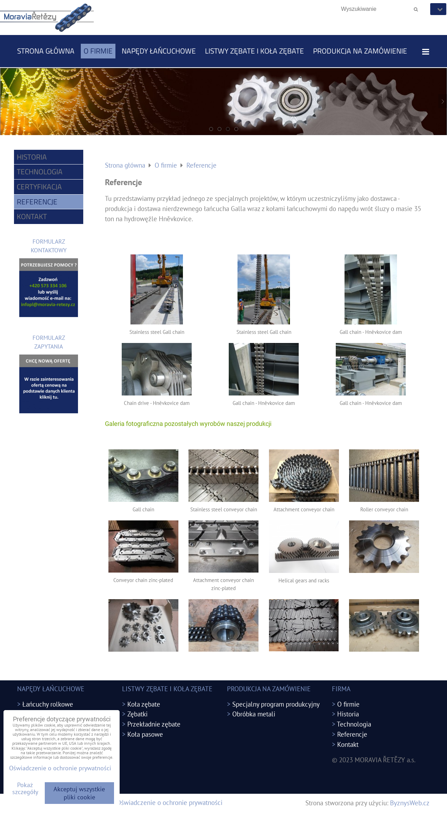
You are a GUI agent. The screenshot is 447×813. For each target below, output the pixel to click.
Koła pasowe (145, 734)
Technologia (40, 171)
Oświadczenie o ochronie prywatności (169, 802)
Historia (32, 156)
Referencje (37, 201)
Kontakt (32, 216)
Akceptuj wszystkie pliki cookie (79, 793)
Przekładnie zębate (153, 724)
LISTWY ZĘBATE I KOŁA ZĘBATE (254, 50)
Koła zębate (143, 704)
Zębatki (137, 713)
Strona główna (45, 50)
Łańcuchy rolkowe (47, 704)
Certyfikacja (39, 186)
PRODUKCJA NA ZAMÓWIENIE (360, 50)
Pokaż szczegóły (25, 789)
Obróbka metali (253, 713)
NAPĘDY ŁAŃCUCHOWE (159, 50)
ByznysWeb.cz (410, 802)
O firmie (98, 50)
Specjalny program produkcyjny (276, 704)
